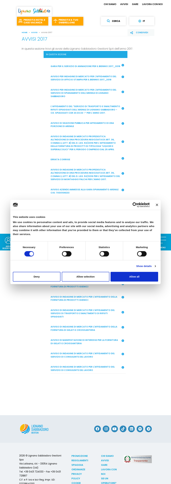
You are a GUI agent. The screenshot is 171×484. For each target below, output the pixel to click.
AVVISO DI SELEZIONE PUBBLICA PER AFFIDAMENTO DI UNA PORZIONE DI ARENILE (87, 124)
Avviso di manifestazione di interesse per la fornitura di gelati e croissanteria (87, 341)
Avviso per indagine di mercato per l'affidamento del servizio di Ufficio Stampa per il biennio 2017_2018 (87, 78)
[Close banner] (157, 205)
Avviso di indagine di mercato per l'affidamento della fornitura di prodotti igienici (87, 298)
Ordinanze (78, 469)
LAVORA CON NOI (152, 4)
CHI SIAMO (110, 4)
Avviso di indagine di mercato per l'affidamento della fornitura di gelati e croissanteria (87, 328)
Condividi (142, 32)
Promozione (79, 456)
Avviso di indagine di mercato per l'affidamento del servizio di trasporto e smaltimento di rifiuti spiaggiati (87, 313)
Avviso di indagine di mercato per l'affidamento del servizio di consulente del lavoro (87, 355)
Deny (37, 276)
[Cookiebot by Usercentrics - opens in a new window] (135, 204)
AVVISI (124, 4)
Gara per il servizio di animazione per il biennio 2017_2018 (87, 66)
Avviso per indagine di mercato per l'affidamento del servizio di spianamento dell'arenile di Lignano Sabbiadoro (87, 93)
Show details (144, 266)
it (141, 21)
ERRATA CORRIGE (87, 159)
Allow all (134, 276)
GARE (135, 4)
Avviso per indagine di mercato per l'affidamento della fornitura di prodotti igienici (87, 285)
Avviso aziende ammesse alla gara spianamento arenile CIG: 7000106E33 (87, 191)
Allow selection (85, 276)
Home (24, 32)
